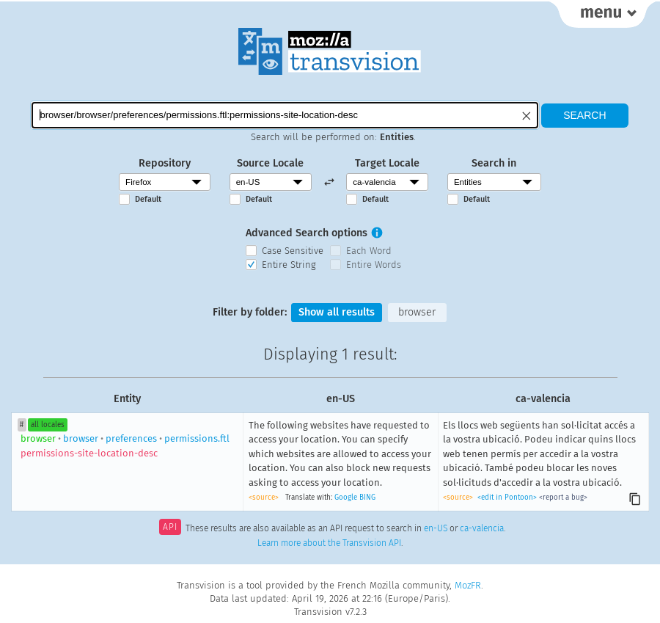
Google (345, 497)
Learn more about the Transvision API (329, 543)
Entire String (289, 264)
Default (148, 199)
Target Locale (387, 163)
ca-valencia (482, 528)
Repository (165, 163)
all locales (48, 424)
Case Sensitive (292, 250)
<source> (264, 497)
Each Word (369, 250)
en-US (435, 528)
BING (367, 497)
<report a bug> (563, 497)
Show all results (336, 312)
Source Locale (270, 163)
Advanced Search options (306, 233)
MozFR (468, 585)
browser (417, 312)
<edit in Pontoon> (507, 497)
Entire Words (373, 264)
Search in (494, 163)
